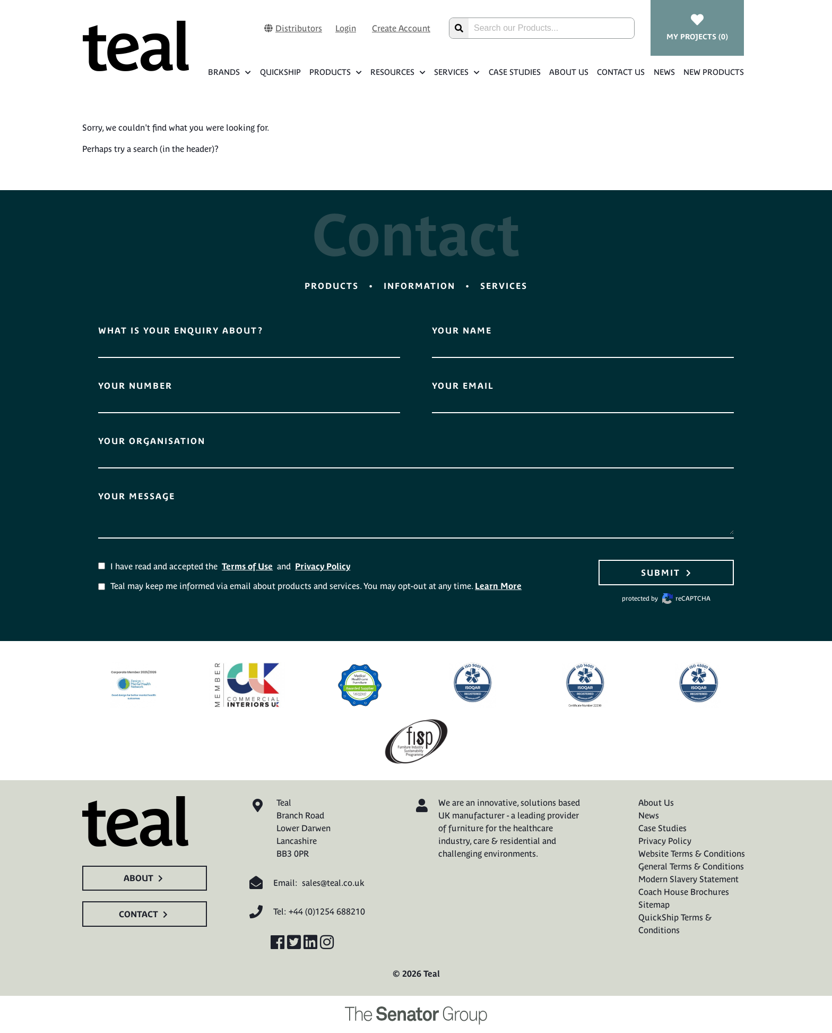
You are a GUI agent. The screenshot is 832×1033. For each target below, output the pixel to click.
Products (335, 71)
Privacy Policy (322, 566)
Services (457, 71)
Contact (144, 914)
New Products (713, 71)
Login (345, 28)
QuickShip (280, 71)
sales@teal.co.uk (333, 882)
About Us (568, 71)
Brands (229, 71)
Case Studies (515, 71)
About (145, 878)
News (664, 71)
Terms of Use (247, 566)
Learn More (498, 586)
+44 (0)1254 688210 (327, 911)
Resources (398, 71)
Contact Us (621, 71)
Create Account (401, 28)
